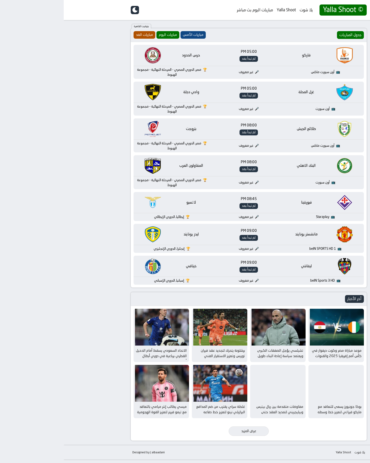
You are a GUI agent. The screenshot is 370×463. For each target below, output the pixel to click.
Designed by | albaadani (85, 456)
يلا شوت (242, 10)
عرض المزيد (185, 434)
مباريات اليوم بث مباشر (191, 10)
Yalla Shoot (222, 10)
